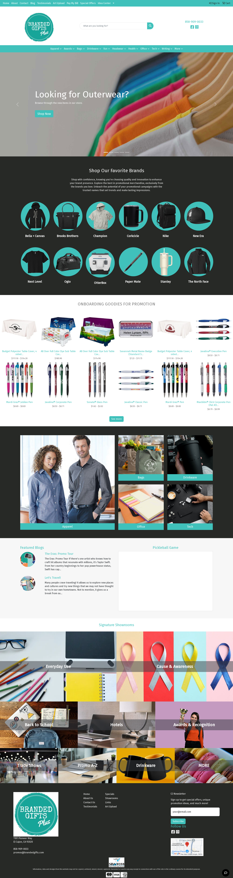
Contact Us (89, 802)
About (14, 3)
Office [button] (143, 48)
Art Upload (59, 3)
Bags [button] (79, 48)
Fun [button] (105, 48)
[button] (17, 104)
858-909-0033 (194, 21)
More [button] (177, 48)
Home (6, 3)
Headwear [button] (117, 48)
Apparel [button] (54, 48)
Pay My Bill (72, 3)
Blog (32, 3)
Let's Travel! (53, 577)
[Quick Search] (113, 25)
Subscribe (178, 821)
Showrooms (111, 798)
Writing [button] (166, 48)
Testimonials (44, 3)
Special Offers (88, 3)
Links (108, 802)
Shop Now (44, 114)
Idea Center (104, 3)
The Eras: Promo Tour (59, 553)
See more (116, 419)
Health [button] (132, 48)
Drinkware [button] (93, 48)
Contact (24, 3)
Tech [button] (154, 48)
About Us (88, 798)
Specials (109, 794)
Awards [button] (68, 48)
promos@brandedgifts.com (28, 852)
